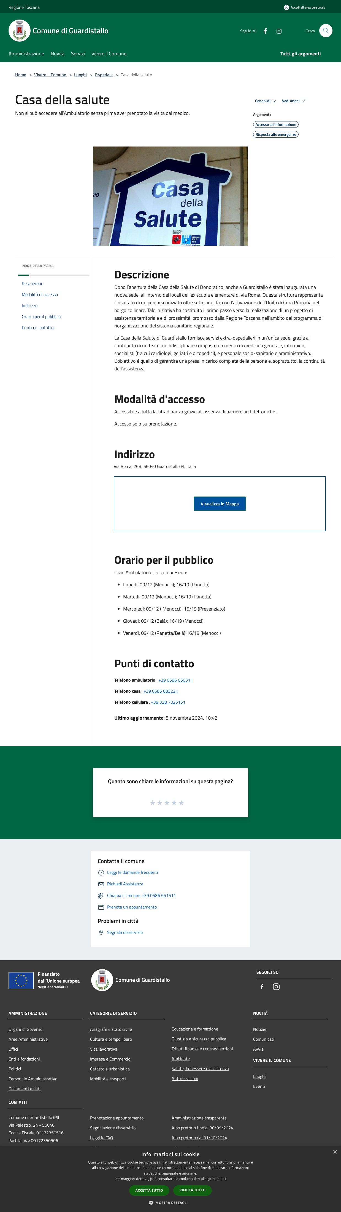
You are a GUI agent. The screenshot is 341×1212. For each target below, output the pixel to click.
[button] (170, 1202)
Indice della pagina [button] (37, 265)
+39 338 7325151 (168, 702)
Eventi (259, 1086)
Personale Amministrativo (33, 1078)
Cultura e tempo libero (111, 1039)
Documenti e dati (24, 1088)
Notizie (259, 1029)
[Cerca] (325, 30)
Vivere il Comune (50, 74)
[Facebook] (263, 30)
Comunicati (263, 1039)
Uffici (13, 1049)
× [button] (335, 1152)
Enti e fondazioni (24, 1059)
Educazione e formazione (195, 1029)
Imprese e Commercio (110, 1059)
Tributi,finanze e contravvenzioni (202, 1048)
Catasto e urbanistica (110, 1068)
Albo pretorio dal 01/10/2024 (199, 1137)
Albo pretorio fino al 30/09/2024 (202, 1127)
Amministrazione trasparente (199, 1118)
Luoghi (80, 74)
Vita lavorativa (103, 1049)
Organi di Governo (25, 1029)
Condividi (266, 101)
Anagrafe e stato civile (111, 1029)
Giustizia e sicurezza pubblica (199, 1038)
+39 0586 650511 (175, 680)
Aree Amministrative (28, 1039)
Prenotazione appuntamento (117, 1118)
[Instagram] (276, 30)
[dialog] (170, 1179)
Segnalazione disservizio (113, 1127)
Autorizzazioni (185, 1078)
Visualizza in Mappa (220, 503)
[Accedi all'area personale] (304, 7)
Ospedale (104, 74)
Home (20, 74)
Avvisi (258, 1049)
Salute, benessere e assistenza (200, 1068)
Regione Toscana (24, 7)
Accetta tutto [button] (149, 1190)
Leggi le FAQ (101, 1137)
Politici (15, 1068)
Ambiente (181, 1058)
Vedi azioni (294, 101)
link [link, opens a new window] (223, 1178)
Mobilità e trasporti (108, 1078)
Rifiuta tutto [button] (193, 1190)
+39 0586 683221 (161, 691)
